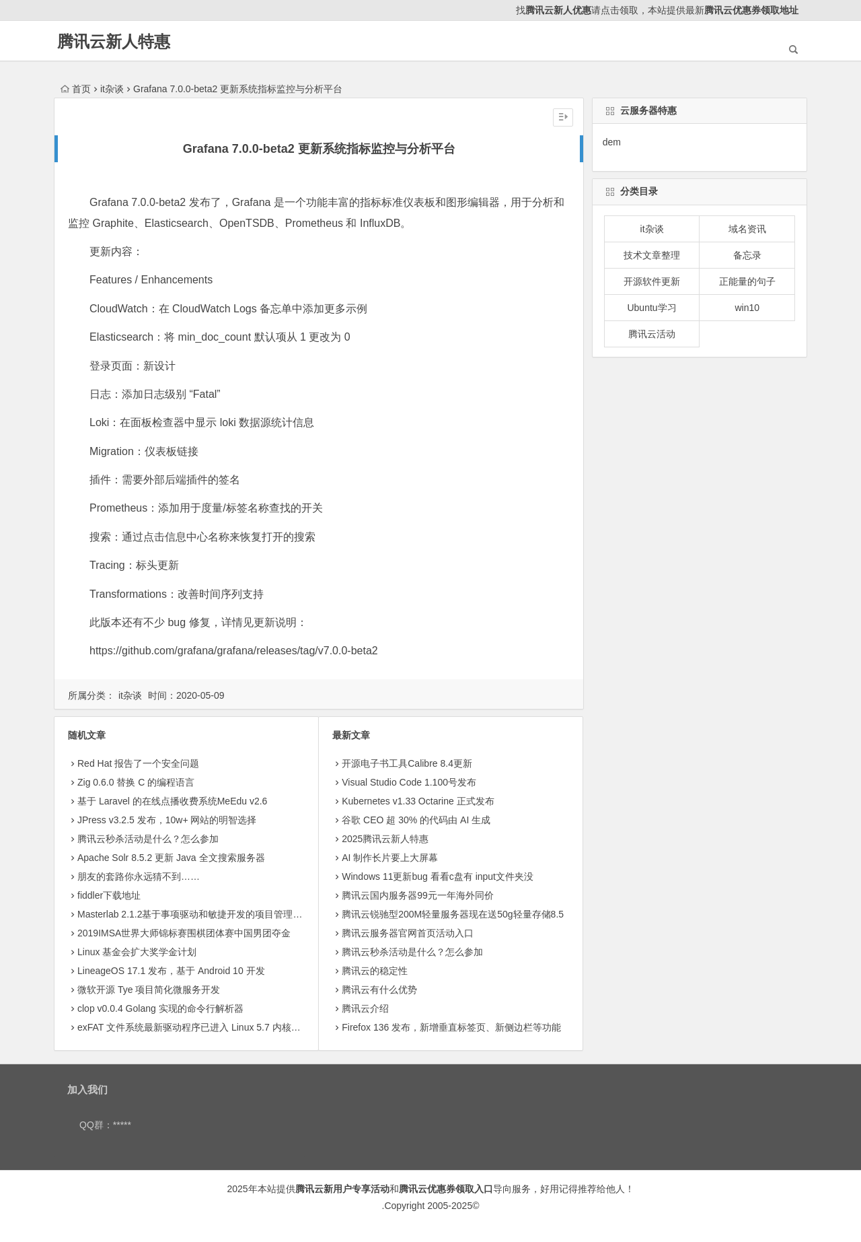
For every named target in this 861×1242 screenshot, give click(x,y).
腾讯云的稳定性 (375, 970)
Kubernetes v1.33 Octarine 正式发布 (418, 801)
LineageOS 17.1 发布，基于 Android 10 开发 (171, 970)
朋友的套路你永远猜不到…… (138, 876)
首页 (76, 88)
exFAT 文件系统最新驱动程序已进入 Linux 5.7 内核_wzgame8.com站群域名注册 (245, 1027)
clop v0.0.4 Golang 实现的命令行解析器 (160, 1008)
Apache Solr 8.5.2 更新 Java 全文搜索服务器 (171, 857)
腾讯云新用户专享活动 (342, 1188)
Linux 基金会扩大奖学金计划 (136, 951)
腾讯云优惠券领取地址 (751, 10)
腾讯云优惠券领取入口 (446, 1188)
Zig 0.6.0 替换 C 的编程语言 (135, 782)
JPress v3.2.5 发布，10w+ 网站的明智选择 (166, 820)
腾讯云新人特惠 (113, 41)
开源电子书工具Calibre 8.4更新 (407, 763)
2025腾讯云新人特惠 (385, 838)
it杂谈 (112, 88)
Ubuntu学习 (651, 307)
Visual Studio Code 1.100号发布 (409, 782)
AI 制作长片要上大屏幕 (390, 857)
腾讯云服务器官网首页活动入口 (408, 933)
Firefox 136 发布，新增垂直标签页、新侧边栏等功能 (451, 1027)
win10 (747, 307)
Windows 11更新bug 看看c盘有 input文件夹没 (437, 876)
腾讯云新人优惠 (558, 10)
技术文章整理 (652, 255)
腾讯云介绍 (365, 1008)
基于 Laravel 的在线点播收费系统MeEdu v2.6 (172, 801)
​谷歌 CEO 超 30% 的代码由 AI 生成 (416, 820)
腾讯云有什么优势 (379, 989)
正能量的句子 (747, 281)
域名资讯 (747, 228)
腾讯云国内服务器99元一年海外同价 (418, 895)
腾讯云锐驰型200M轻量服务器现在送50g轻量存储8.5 (453, 914)
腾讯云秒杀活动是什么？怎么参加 (148, 838)
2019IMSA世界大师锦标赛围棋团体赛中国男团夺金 (184, 933)
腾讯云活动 (651, 334)
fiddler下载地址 (109, 895)
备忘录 (747, 255)
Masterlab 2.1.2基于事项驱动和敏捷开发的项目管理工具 (194, 914)
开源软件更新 (652, 281)
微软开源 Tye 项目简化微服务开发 (148, 989)
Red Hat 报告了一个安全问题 (138, 763)
